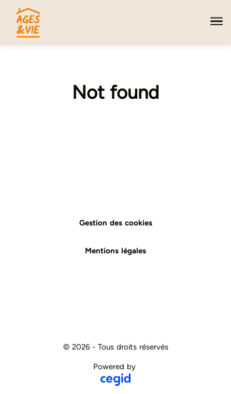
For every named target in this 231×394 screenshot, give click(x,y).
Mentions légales (115, 250)
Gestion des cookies (115, 223)
